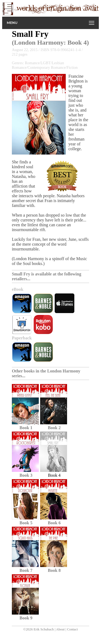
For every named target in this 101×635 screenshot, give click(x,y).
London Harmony (39, 42)
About (60, 629)
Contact (72, 629)
